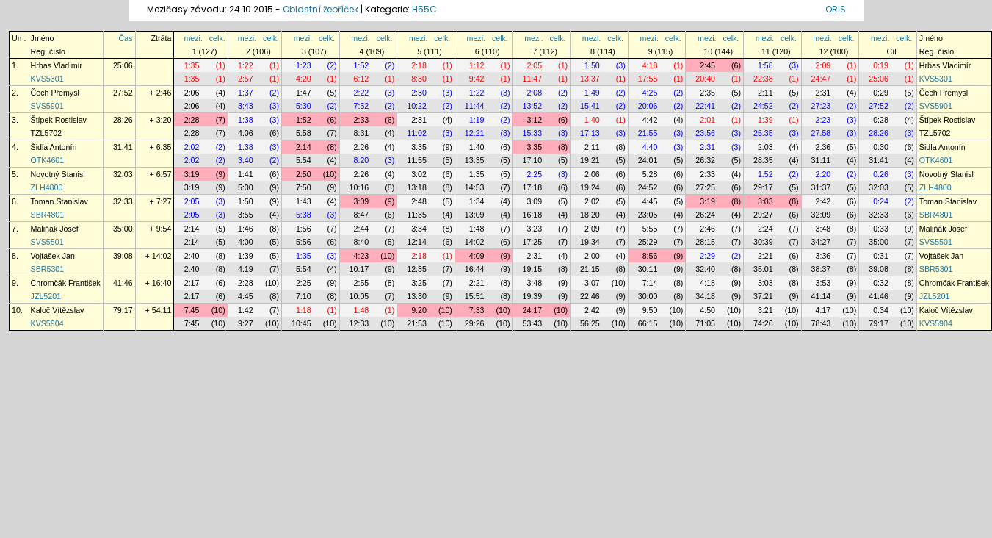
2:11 (765, 92)
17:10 (532, 160)
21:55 (648, 133)
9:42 (477, 78)
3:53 (823, 283)
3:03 (765, 201)
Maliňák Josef (55, 228)
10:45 (301, 323)
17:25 (532, 241)
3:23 (534, 228)
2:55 (361, 283)
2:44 (361, 228)
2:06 (192, 92)
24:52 (763, 105)
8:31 (361, 133)
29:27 (763, 214)
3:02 (419, 174)
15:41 (590, 105)
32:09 (821, 214)
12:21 (475, 133)
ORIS (835, 9)
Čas (126, 38)
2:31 (823, 92)
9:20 (419, 310)
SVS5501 (47, 241)
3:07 (592, 283)
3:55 (245, 214)
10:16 (359, 187)
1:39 (765, 119)
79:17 (123, 310)
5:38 (303, 214)
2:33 (361, 119)
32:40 (705, 269)
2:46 (707, 228)
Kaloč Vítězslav (57, 310)
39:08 (123, 255)
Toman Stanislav (59, 201)
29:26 (475, 323)
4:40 (650, 147)
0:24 (880, 201)
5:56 (303, 241)
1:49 (592, 92)
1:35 (192, 65)
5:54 (303, 160)
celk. (217, 38)
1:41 (245, 174)
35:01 (763, 269)
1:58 (765, 65)
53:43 (532, 323)
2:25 (534, 174)
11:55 (417, 160)
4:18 (650, 65)
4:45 (650, 201)
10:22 (417, 105)
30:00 (648, 296)
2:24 (765, 228)
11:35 (417, 214)
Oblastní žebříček (320, 9)
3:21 (765, 310)
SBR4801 (48, 214)
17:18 (532, 187)
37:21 (763, 296)
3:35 (419, 147)
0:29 (880, 92)
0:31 (880, 255)
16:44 (475, 269)
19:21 (590, 160)
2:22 (361, 92)
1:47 (303, 92)
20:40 (705, 78)
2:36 (823, 147)
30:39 (763, 241)
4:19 (245, 269)
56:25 (590, 323)
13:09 (475, 214)
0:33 (880, 228)
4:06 (245, 133)
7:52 (361, 105)
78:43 (821, 323)
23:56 (705, 133)
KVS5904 (47, 323)
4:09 (477, 255)
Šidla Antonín (54, 147)
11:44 (475, 105)
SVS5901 (47, 105)
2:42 (823, 201)
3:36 (823, 255)
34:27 (821, 241)
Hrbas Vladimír (56, 65)
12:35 (417, 269)
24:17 (532, 310)
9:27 (245, 323)
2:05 (534, 65)
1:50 (592, 65)
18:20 (590, 214)
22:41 (705, 105)
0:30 (880, 147)
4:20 (303, 78)
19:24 (590, 187)
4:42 (650, 119)
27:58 (821, 133)
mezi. (193, 38)
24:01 (648, 160)
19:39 (532, 296)
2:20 (823, 174)
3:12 (534, 119)
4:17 (823, 310)
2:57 (245, 78)
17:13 (590, 133)
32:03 (123, 174)
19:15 (532, 269)
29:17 (763, 187)
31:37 (821, 187)
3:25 (419, 283)
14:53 (475, 187)
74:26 (763, 323)
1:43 (303, 201)
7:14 (650, 283)
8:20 (361, 160)
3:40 (245, 160)
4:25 (650, 92)
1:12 (477, 65)
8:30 (419, 78)
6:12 (361, 78)
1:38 (245, 119)
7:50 (303, 187)
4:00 (245, 241)
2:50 (303, 174)
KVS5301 (47, 78)
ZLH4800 (47, 187)
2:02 (192, 147)
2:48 (419, 201)
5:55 (650, 228)
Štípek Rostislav (59, 119)
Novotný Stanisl (58, 174)
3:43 (245, 105)
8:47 (361, 214)
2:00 (592, 255)
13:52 (532, 105)
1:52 (361, 65)
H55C (424, 9)
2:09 (823, 65)
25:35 (763, 133)
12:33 (359, 323)
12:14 (417, 241)
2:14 (303, 147)
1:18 (303, 310)
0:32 (880, 283)
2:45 (707, 65)
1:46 (245, 228)
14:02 (475, 241)
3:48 (823, 228)
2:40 (192, 255)
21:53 (417, 323)
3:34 (419, 228)
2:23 (823, 119)
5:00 (245, 187)
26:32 (705, 160)
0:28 (880, 119)
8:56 (650, 255)
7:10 (303, 296)
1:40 (592, 119)
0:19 (880, 65)
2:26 (361, 147)
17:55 (648, 78)
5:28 (650, 174)
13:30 (417, 296)
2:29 (707, 255)
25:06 (123, 65)
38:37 (821, 269)
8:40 (361, 241)
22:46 (590, 296)
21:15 (590, 269)
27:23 (821, 105)
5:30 (303, 105)
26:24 (705, 214)
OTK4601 (48, 160)
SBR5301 (48, 269)
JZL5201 (46, 296)
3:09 (361, 201)
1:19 (477, 119)
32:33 (123, 201)
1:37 (245, 92)
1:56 (303, 228)
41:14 (821, 296)
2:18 (419, 65)
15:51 (475, 296)
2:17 (192, 283)
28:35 (763, 160)
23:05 (648, 214)
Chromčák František (66, 283)
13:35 (475, 160)
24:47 (821, 78)
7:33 (477, 310)
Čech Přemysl (55, 92)
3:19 (192, 174)
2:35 (707, 92)
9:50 (650, 310)
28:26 (123, 119)
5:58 (303, 133)
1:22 (245, 65)
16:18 (532, 214)
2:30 (419, 92)
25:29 (648, 241)
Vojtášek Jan (53, 255)
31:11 (821, 160)
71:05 (705, 323)
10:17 (359, 269)
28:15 (705, 241)
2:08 (534, 92)
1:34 (477, 201)
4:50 (707, 310)
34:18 (705, 296)
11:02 (417, 133)
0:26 (880, 174)
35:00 (123, 228)
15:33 (532, 133)
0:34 (880, 310)
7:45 (192, 310)
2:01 (707, 119)
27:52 (123, 92)
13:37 (590, 78)
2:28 (192, 119)
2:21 (765, 255)
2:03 (765, 147)
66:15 (648, 323)
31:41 (123, 147)
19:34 (590, 241)
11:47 (532, 78)
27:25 (705, 187)
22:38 (763, 78)
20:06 (648, 105)
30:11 (648, 269)
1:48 (477, 228)
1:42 (245, 310)
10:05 (359, 296)
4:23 (361, 255)
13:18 (417, 187)
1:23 (303, 65)
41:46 (123, 283)
